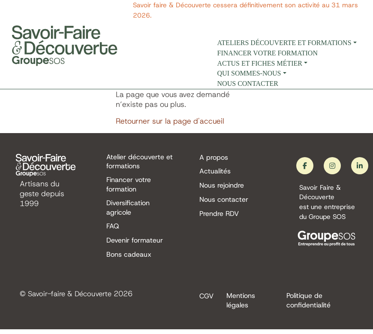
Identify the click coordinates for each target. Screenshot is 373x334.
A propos (213, 157)
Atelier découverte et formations (139, 161)
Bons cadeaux (128, 258)
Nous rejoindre (221, 186)
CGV (206, 299)
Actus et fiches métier (259, 63)
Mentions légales (240, 304)
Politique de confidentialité (308, 304)
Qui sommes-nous (249, 73)
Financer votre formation (267, 53)
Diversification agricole (128, 209)
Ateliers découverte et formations (284, 42)
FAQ (112, 229)
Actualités (215, 171)
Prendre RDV (219, 215)
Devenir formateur (134, 243)
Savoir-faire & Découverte (72, 297)
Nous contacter (247, 83)
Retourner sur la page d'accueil (170, 121)
